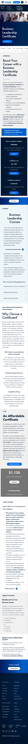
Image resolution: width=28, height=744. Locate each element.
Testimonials (16, 717)
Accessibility (4, 688)
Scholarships (4, 717)
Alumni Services (17, 696)
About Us (4, 685)
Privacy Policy (4, 726)
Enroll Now (16, 2)
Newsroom (4, 693)
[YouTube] (12, 731)
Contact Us (18, 726)
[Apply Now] (7, 41)
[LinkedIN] (3, 731)
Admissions (16, 688)
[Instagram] (9, 731)
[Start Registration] (14, 668)
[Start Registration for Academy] (14, 201)
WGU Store (4, 698)
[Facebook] (6, 731)
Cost (14, 48)
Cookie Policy (11, 726)
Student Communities (18, 719)
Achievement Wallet (18, 698)
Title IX (15, 693)
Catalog (15, 690)
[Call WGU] (22, 2)
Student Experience (5, 711)
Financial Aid (16, 711)
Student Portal (16, 685)
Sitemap (24, 726)
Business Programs (5, 706)
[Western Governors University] (6, 2)
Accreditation (4, 690)
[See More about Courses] (14, 192)
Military (15, 706)
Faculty (15, 714)
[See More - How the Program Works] (14, 153)
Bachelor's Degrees (6, 709)
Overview (3, 48)
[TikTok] (15, 731)
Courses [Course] (9, 48)
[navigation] (26, 2)
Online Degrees (5, 714)
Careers (3, 696)
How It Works (20, 48)
